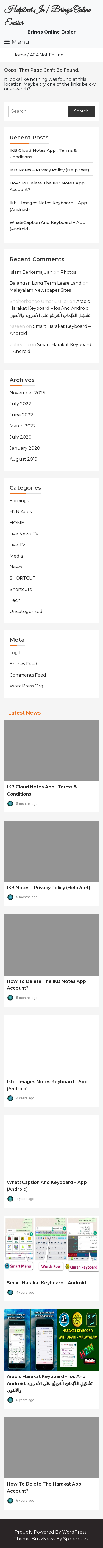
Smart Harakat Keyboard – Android (46, 1282)
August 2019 (23, 459)
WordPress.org (26, 686)
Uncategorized (26, 611)
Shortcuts (21, 589)
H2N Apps (21, 511)
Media (16, 556)
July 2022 (20, 403)
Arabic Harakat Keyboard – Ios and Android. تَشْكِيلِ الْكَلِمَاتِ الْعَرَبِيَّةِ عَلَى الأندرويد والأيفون (50, 308)
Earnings (19, 500)
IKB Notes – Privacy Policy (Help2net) (49, 169)
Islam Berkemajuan (31, 272)
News (16, 567)
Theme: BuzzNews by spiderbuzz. (52, 1538)
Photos (68, 272)
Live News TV (24, 534)
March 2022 (23, 425)
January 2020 (25, 448)
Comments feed (28, 675)
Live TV (17, 544)
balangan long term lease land (46, 283)
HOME (17, 522)
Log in (16, 652)
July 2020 (21, 437)
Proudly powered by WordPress (51, 1532)
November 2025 (27, 392)
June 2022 (21, 415)
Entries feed (23, 663)
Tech (15, 600)
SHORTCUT (23, 578)
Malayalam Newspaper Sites (40, 290)
